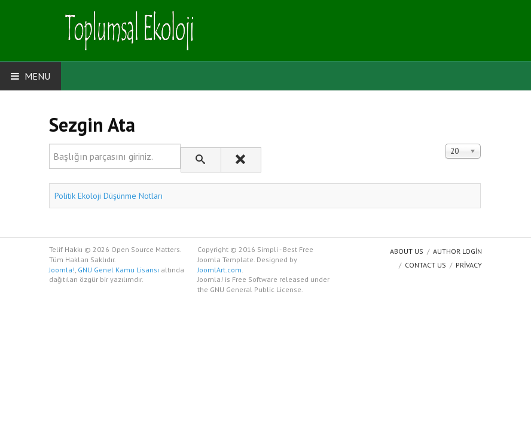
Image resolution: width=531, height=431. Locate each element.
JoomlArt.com (219, 269)
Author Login (457, 251)
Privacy (469, 264)
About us (406, 251)
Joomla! (62, 269)
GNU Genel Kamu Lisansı (118, 269)
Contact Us (425, 264)
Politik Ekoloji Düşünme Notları (108, 195)
